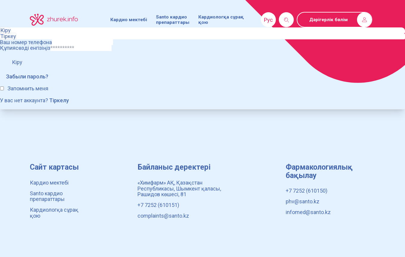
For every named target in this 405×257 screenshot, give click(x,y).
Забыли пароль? (27, 76)
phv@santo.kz (302, 201)
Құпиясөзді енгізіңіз (25, 48)
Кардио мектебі (128, 19)
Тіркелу (59, 100)
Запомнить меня (27, 88)
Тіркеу (8, 36)
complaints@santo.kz (163, 216)
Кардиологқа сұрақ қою (54, 213)
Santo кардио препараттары (172, 19)
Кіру (5, 30)
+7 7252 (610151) (158, 205)
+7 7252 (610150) (306, 191)
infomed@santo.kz (308, 212)
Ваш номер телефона (26, 42)
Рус (268, 20)
